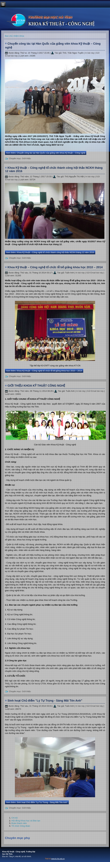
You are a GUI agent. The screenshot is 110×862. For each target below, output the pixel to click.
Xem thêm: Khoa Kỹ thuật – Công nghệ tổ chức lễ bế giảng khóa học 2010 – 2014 (44, 370)
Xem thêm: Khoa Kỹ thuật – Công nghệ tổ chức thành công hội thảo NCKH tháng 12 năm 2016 (50, 252)
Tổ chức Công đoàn (20, 826)
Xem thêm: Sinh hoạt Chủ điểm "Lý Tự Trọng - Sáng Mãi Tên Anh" (37, 802)
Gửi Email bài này (94, 272)
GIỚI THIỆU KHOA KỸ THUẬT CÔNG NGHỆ (36, 385)
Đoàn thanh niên (19, 823)
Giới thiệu (26, 158)
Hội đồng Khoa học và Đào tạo (25, 820)
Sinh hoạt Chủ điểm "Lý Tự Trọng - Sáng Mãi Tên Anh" (45, 700)
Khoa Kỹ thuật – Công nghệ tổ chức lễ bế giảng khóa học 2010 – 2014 (55, 267)
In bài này (90, 53)
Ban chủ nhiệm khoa (14, 36)
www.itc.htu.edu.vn (58, 859)
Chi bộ (14, 818)
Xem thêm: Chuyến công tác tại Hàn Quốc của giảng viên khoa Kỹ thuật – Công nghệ (45, 153)
